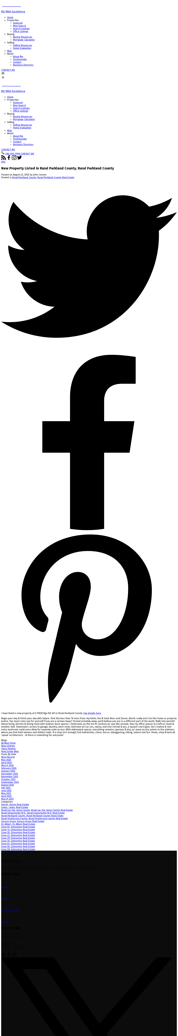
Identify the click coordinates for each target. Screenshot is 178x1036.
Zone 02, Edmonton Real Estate (18, 827)
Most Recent (8, 757)
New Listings (8, 745)
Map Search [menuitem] (19, 25)
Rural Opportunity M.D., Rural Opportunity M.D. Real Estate (33, 813)
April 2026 (6, 762)
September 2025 (10, 782)
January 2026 (8, 771)
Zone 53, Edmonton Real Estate (18, 843)
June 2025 (6, 790)
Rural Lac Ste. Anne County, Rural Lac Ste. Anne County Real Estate (37, 810)
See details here (92, 713)
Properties (13, 20)
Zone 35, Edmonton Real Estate (18, 840)
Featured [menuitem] (18, 23)
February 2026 (9, 768)
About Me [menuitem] (18, 56)
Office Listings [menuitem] (20, 31)
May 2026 (6, 759)
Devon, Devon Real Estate (15, 804)
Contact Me (8, 70)
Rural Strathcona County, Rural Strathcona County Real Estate (34, 818)
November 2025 (9, 776)
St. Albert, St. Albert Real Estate (18, 824)
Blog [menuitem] (9, 51)
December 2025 (9, 773)
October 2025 (8, 779)
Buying (10, 34)
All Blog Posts (8, 743)
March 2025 (7, 799)
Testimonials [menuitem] (20, 59)
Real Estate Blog (10, 751)
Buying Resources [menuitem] (22, 37)
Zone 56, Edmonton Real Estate (18, 846)
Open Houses (8, 748)
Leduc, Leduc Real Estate (14, 807)
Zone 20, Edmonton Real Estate (18, 832)
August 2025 (7, 785)
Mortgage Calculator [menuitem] (24, 39)
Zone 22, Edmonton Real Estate (18, 835)
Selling (10, 42)
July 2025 (5, 787)
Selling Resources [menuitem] (22, 45)
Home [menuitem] (10, 17)
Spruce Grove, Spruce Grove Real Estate (22, 821)
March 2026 (7, 765)
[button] (8, 70)
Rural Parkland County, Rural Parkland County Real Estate (43, 177)
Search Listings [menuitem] (21, 28)
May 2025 (6, 793)
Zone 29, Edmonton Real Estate (18, 838)
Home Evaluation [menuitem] (22, 48)
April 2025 (6, 796)
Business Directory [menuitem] (23, 65)
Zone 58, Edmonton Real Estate (18, 849)
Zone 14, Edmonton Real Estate (18, 829)
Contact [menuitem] (17, 62)
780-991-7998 (12, 153)
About (10, 53)
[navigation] (89, 118)
